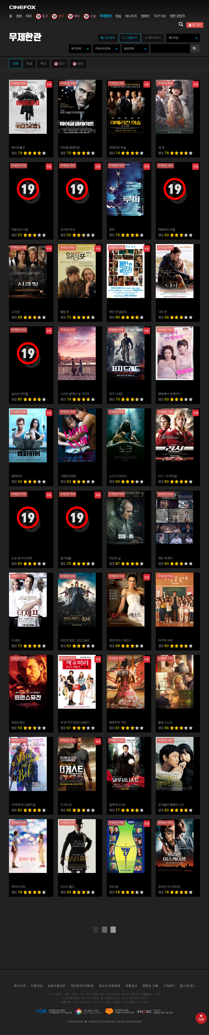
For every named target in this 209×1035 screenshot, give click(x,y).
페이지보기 (153, 38)
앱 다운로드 (187, 985)
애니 (43, 63)
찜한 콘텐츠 (177, 16)
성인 (58, 16)
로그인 (195, 24)
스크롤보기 (130, 38)
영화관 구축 (150, 985)
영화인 (145, 16)
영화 (19, 16)
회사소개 (20, 985)
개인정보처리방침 (82, 985)
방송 (118, 16)
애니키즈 (131, 16)
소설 (90, 16)
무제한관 (105, 16)
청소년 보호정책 (109, 985)
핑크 (42, 16)
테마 (29, 16)
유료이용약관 (56, 985)
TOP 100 (160, 16)
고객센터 (169, 985)
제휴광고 (131, 985)
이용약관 (36, 985)
